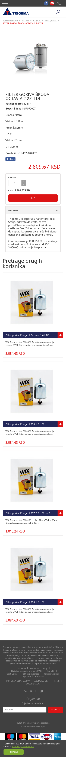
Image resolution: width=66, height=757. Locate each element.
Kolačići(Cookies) (51, 674)
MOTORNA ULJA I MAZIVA (18, 681)
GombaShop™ (39, 726)
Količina (12, 177)
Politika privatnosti (30, 674)
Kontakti (51, 671)
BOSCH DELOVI (33, 684)
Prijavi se (39, 676)
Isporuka (27, 676)
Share (10, 158)
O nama (22, 668)
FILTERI (56, 681)
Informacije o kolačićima (23, 746)
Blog (45, 668)
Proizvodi (34, 668)
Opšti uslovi (12, 674)
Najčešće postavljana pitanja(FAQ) (27, 671)
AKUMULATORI (41, 681)
